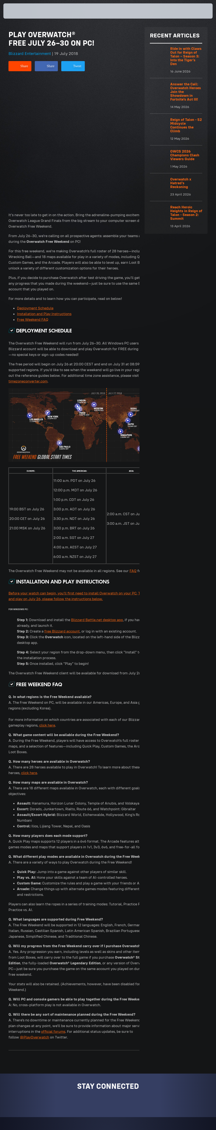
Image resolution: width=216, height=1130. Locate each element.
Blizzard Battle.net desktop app (97, 493)
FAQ (133, 444)
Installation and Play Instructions (44, 187)
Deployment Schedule (35, 181)
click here (47, 599)
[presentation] (16, 11)
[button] (200, 11)
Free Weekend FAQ (32, 193)
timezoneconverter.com (27, 255)
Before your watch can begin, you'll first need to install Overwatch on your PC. (72, 467)
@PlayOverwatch (34, 911)
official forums (53, 905)
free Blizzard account (62, 505)
